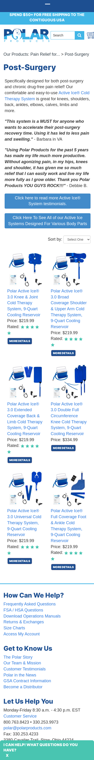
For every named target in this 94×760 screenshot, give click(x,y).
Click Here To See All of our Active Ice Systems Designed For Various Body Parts (47, 220)
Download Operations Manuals (32, 616)
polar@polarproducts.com (27, 728)
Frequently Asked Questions (29, 604)
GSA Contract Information (27, 681)
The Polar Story (17, 657)
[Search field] (64, 35)
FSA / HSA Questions (23, 610)
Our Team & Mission (22, 663)
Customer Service (20, 716)
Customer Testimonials (24, 669)
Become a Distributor (22, 687)
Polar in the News (19, 675)
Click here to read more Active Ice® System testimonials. (47, 201)
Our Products (15, 54)
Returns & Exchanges (23, 622)
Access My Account (21, 634)
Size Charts (14, 628)
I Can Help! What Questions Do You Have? (40, 747)
